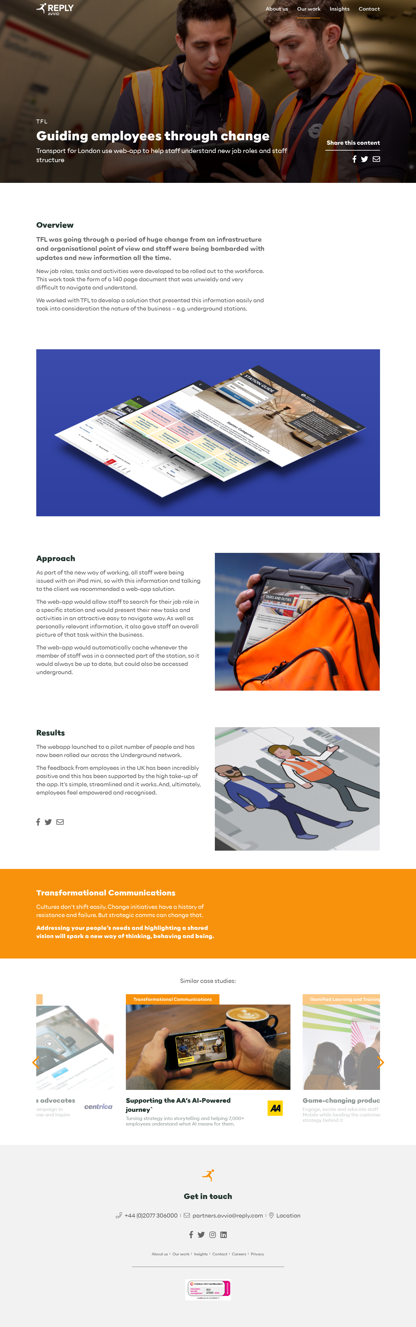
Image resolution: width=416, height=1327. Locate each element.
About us (277, 9)
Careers (239, 1254)
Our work (309, 9)
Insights (340, 9)
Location (288, 1215)
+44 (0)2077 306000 (151, 1215)
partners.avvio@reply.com (228, 1215)
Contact (369, 9)
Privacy (257, 1254)
